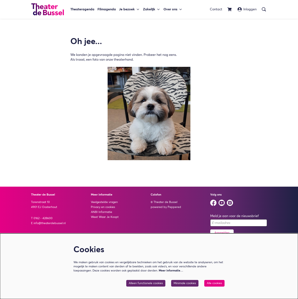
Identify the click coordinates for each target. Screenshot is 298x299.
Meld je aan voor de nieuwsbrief (234, 216)
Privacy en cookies (103, 207)
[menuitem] (82, 9)
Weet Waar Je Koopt (105, 217)
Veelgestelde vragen (104, 202)
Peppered (174, 207)
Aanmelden (222, 232)
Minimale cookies (185, 283)
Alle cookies (214, 283)
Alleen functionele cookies (146, 283)
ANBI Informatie (101, 212)
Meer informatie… (171, 270)
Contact (216, 9)
